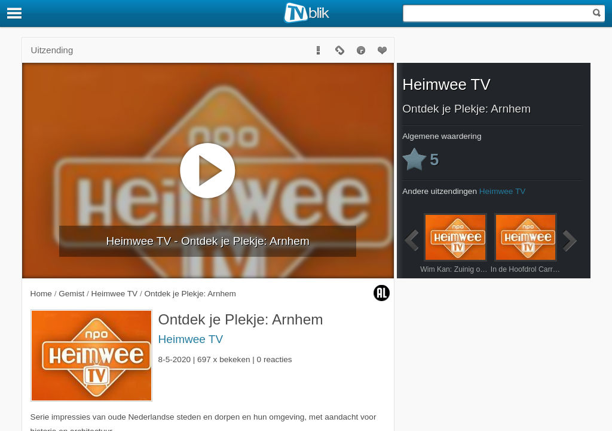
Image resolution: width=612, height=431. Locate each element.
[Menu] (15, 13)
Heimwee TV (191, 339)
